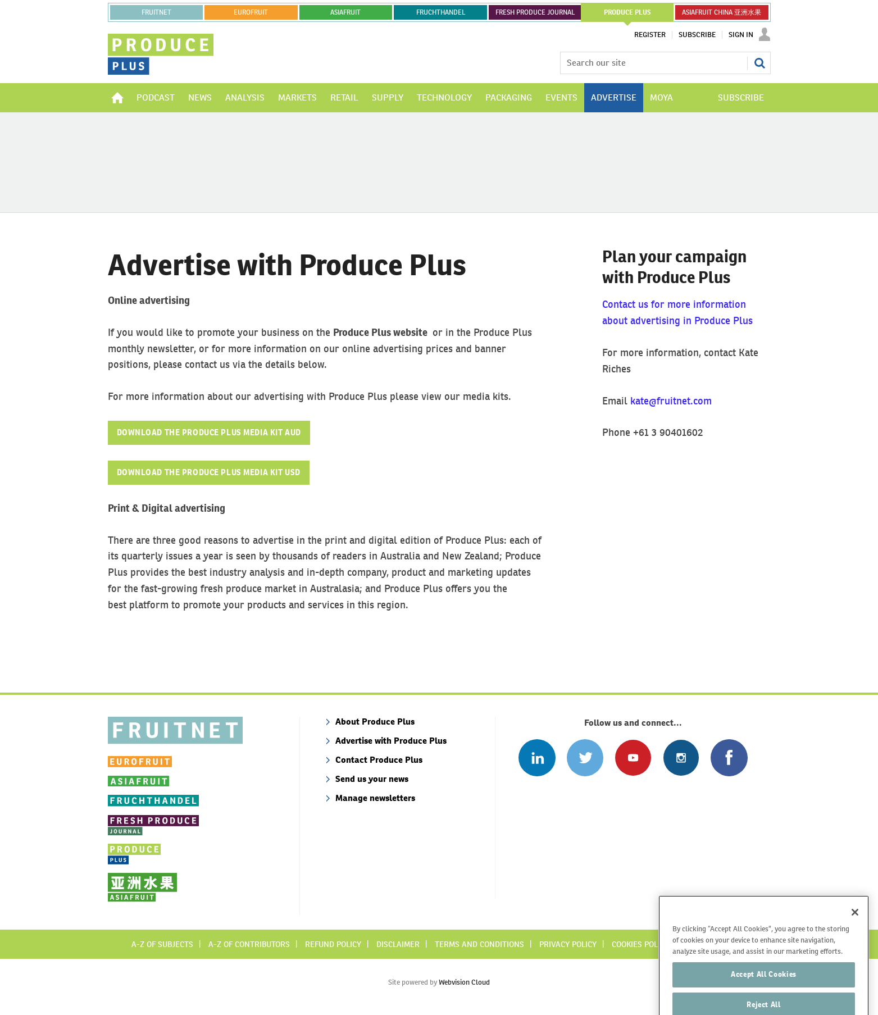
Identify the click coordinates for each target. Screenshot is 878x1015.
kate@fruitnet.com (671, 400)
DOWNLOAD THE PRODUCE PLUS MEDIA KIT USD (209, 472)
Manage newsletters (375, 798)
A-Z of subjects (162, 944)
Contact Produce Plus (378, 760)
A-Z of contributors (249, 944)
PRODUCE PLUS (627, 12)
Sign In (741, 35)
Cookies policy (640, 944)
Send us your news (371, 779)
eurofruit (251, 12)
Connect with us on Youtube (633, 757)
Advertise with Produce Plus (391, 741)
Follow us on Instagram (681, 757)
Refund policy (333, 944)
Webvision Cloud (464, 982)
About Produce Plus (375, 721)
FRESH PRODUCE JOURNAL (535, 12)
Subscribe (697, 35)
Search (759, 63)
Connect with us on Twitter (585, 757)
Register (650, 35)
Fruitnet (156, 12)
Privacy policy (568, 944)
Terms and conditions (479, 944)
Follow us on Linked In (536, 757)
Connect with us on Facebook (729, 757)
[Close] (855, 928)
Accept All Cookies (764, 990)
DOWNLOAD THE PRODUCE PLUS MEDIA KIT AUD (209, 432)
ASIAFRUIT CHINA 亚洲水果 (721, 12)
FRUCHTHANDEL (440, 12)
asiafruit (345, 12)
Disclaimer (398, 944)
